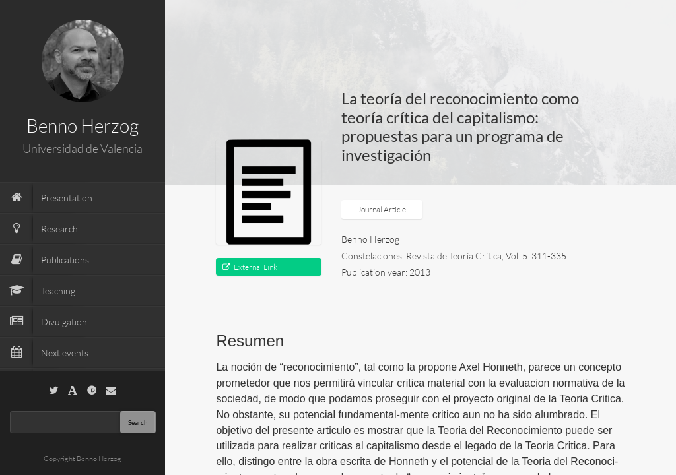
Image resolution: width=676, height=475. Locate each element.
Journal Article (382, 209)
